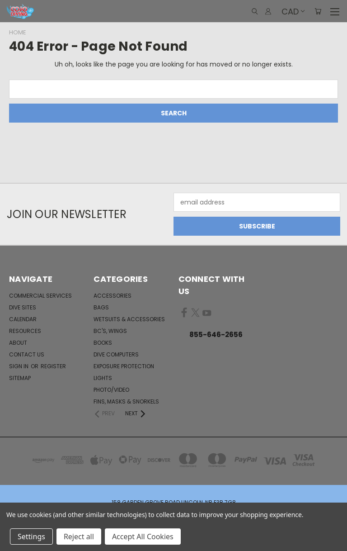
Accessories (112, 295)
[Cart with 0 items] (318, 11)
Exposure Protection (124, 366)
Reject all (79, 537)
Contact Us (26, 354)
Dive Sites (22, 307)
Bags (101, 307)
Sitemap (20, 378)
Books (103, 343)
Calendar (23, 319)
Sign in (19, 366)
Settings (31, 537)
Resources (25, 331)
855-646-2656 (216, 334)
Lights (103, 378)
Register (53, 366)
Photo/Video (111, 390)
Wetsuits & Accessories (129, 319)
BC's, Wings (110, 331)
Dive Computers (116, 354)
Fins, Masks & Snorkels (126, 401)
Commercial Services (40, 295)
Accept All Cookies (143, 537)
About (18, 343)
